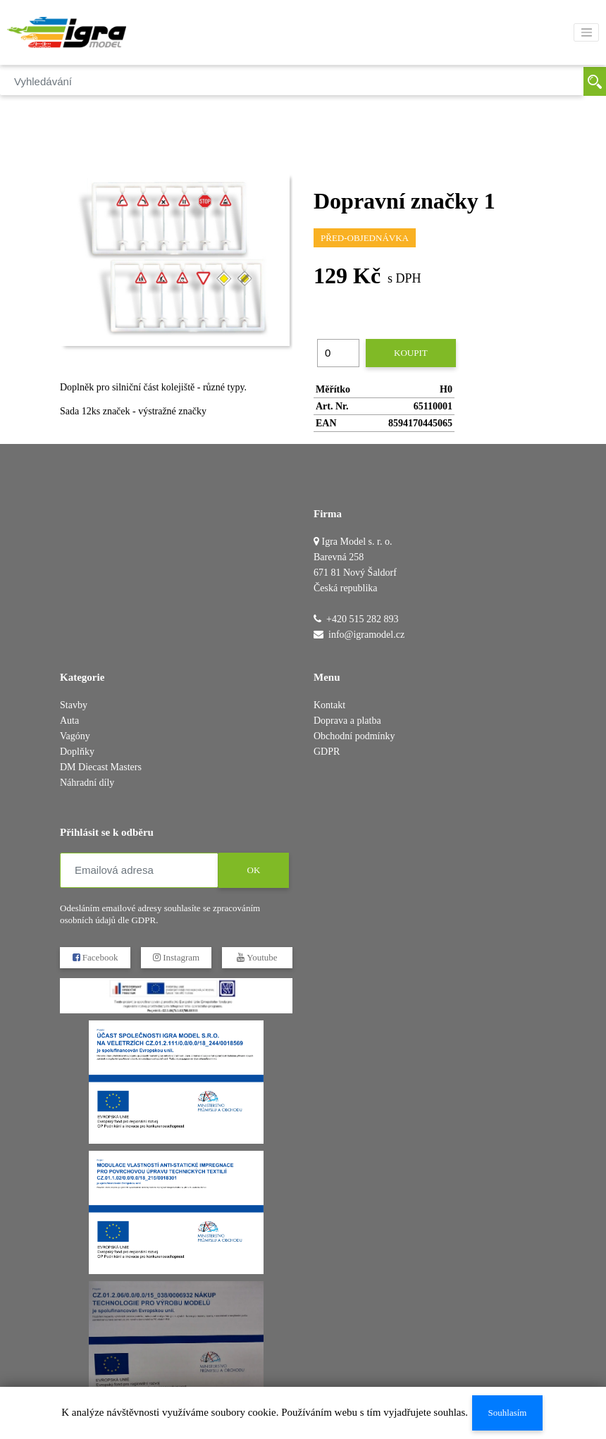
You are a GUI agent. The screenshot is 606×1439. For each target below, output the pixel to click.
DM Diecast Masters (101, 767)
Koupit (411, 352)
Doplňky (77, 751)
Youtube (257, 957)
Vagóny (75, 736)
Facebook (95, 957)
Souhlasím (507, 1412)
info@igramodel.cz (366, 634)
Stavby (73, 705)
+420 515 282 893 (362, 619)
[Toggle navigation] (586, 32)
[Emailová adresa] (139, 870)
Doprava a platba (347, 720)
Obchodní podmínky (354, 736)
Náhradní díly (87, 782)
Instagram (176, 957)
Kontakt (329, 705)
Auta (69, 720)
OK (254, 870)
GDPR (327, 751)
